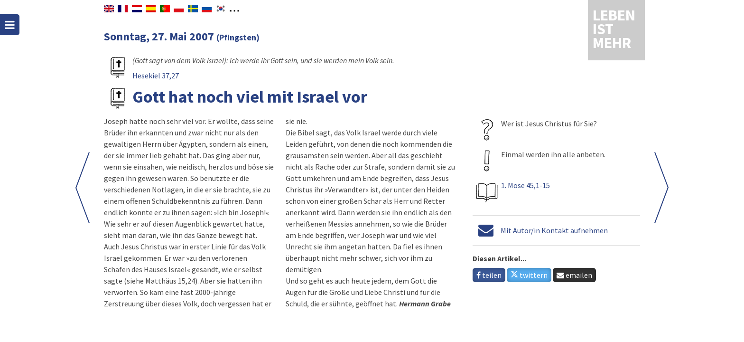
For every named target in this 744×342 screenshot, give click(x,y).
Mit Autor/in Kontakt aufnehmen (554, 230)
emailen (574, 275)
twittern (529, 275)
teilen (489, 275)
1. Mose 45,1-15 (525, 185)
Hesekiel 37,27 (155, 75)
